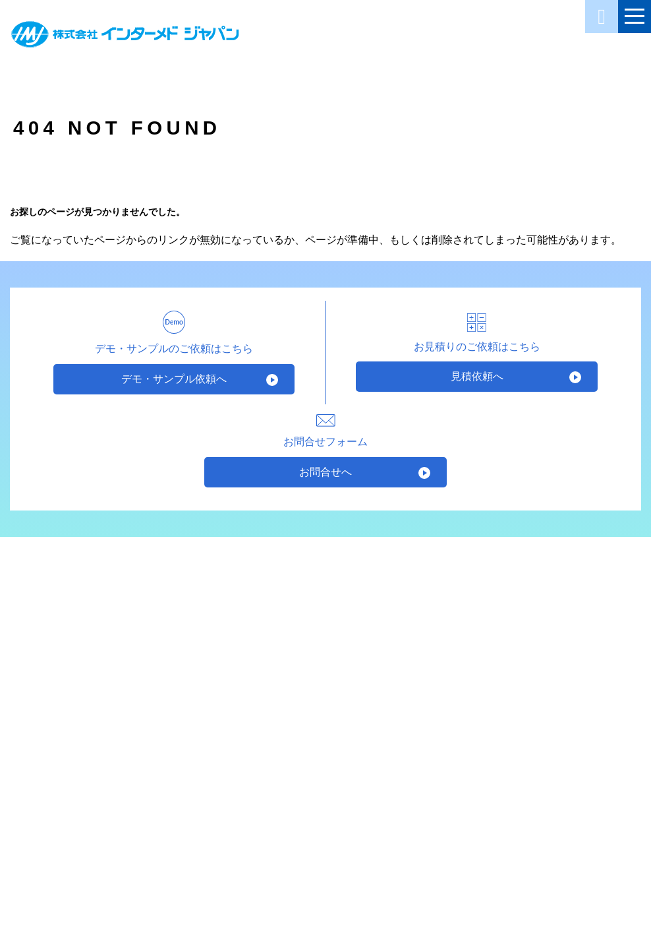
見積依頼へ (477, 376)
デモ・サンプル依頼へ (174, 379)
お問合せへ (325, 472)
